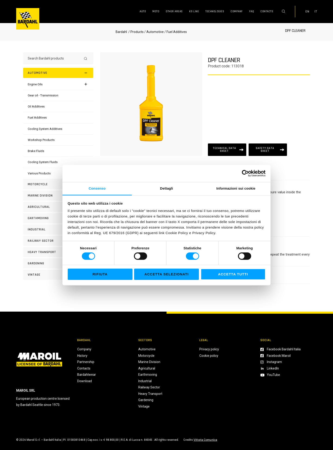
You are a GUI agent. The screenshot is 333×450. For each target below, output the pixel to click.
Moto (155, 11)
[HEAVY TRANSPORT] (58, 252)
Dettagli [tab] (166, 188)
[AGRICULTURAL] (58, 207)
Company (237, 11)
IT (315, 11)
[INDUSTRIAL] (58, 229)
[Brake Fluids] (36, 151)
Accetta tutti (233, 274)
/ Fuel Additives (175, 32)
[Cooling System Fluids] (43, 162)
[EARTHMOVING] (58, 218)
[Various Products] (39, 173)
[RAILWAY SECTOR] (58, 241)
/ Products (136, 32)
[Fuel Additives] (37, 117)
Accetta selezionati (166, 274)
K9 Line (194, 11)
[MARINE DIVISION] (58, 196)
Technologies (214, 11)
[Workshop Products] (41, 140)
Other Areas (174, 11)
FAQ (251, 11)
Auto (143, 11)
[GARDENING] (58, 263)
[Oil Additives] (36, 106)
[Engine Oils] (35, 84)
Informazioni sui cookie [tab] (236, 188)
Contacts (266, 11)
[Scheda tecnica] (227, 149)
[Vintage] (58, 275)
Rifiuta (100, 274)
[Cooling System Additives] (45, 129)
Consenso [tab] (97, 188)
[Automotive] (58, 73)
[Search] (86, 58)
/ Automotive (154, 32)
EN (307, 11)
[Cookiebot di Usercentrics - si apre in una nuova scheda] (245, 173)
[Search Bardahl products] (54, 58)
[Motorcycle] (58, 184)
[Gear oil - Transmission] (43, 95)
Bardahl (121, 32)
